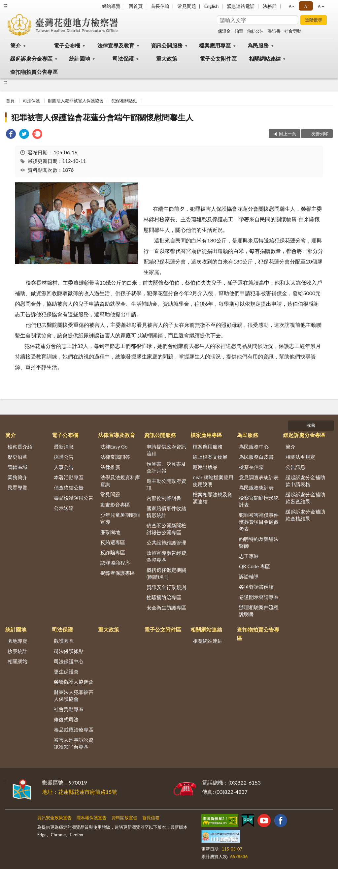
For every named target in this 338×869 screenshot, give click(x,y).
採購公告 (64, 457)
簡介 (15, 45)
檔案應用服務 (207, 447)
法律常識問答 (115, 457)
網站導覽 (111, 6)
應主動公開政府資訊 (166, 484)
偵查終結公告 (69, 487)
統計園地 (79, 58)
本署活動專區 (69, 477)
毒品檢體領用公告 (73, 498)
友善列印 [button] (319, 133)
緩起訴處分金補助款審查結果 (305, 497)
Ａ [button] (305, 6)
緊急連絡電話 (240, 6)
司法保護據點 (69, 651)
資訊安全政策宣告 (54, 817)
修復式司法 (66, 719)
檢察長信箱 (251, 467)
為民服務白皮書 (256, 457)
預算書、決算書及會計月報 (166, 467)
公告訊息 (295, 467)
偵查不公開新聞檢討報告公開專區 (166, 528)
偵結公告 (255, 31)
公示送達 (64, 508)
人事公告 (64, 467)
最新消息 (64, 447)
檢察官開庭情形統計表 (259, 501)
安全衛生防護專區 (166, 607)
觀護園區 (64, 641)
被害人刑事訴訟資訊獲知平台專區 (73, 743)
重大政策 (166, 58)
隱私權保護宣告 (92, 817)
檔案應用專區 (215, 45)
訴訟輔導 (249, 576)
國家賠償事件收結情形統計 (166, 511)
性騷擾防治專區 (164, 597)
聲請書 (274, 31)
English (211, 6)
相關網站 (17, 661)
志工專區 (249, 556)
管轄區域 (17, 467)
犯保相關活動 (124, 100)
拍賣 (239, 31)
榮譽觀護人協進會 (73, 682)
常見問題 (187, 6)
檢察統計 (17, 651)
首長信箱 (160, 6)
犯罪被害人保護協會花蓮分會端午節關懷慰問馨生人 (102, 117)
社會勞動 (292, 31)
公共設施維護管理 (166, 542)
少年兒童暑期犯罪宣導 (120, 518)
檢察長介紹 (20, 447)
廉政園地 (110, 532)
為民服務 (258, 45)
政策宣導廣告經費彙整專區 (166, 556)
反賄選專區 (112, 542)
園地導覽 (17, 641)
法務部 (270, 6)
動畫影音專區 (115, 505)
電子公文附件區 (218, 58)
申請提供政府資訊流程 (166, 450)
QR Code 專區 (254, 566)
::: (5, 5)
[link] (11, 134)
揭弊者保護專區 (117, 573)
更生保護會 (66, 671)
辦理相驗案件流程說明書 (259, 610)
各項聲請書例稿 (256, 587)
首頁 (10, 100)
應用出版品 (205, 467)
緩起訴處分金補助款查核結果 (305, 515)
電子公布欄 (67, 45)
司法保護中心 (69, 661)
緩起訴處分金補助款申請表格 (305, 480)
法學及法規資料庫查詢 (120, 480)
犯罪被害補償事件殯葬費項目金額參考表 (259, 522)
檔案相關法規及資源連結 (212, 497)
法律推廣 (110, 467)
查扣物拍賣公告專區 (34, 72)
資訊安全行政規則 (166, 587)
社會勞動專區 (69, 709)
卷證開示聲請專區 (259, 597)
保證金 (224, 31)
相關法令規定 (300, 457)
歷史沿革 (17, 457)
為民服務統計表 (256, 487)
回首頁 (136, 6)
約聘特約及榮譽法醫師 (259, 542)
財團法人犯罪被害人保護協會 (76, 100)
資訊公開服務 (167, 45)
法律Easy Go (114, 447)
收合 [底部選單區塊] (311, 425)
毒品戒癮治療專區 (73, 729)
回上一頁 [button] (287, 133)
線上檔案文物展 (210, 457)
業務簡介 (17, 477)
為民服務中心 (254, 447)
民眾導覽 (17, 487)
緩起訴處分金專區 (31, 58)
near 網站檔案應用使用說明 (213, 480)
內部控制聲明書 (164, 498)
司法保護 (123, 58)
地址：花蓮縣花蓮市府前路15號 (79, 792)
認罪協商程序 (115, 563)
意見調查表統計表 (259, 477)
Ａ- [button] (291, 6)
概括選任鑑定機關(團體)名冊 (166, 573)
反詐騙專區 (112, 552)
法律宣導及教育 (115, 45)
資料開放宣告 (124, 817)
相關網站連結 (265, 58)
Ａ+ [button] (320, 6)
